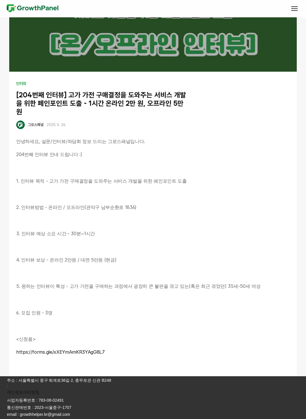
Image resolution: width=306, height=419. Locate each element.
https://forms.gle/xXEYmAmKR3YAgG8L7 (60, 352)
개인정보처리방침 (23, 392)
